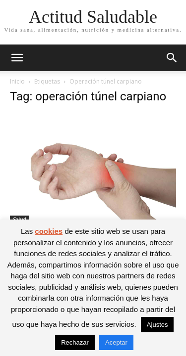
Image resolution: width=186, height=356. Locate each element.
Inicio (17, 81)
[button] (17, 57)
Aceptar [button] (116, 342)
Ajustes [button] (157, 324)
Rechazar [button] (75, 342)
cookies (48, 231)
